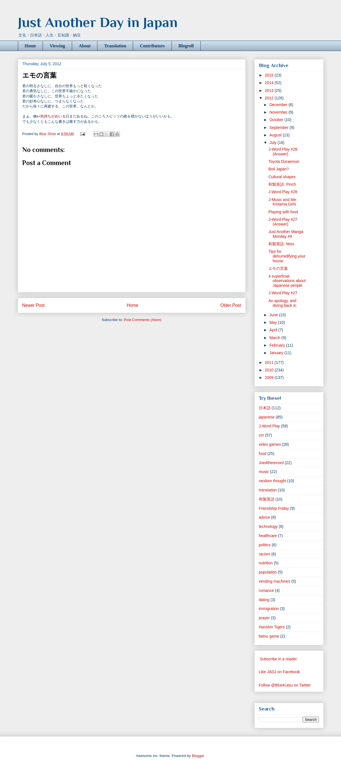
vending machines (274, 581)
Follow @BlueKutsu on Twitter (285, 685)
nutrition (266, 563)
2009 (269, 377)
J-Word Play (269, 426)
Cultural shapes (281, 177)
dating (264, 599)
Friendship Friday (274, 508)
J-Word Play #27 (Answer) (282, 221)
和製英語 (266, 499)
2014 (269, 82)
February (277, 345)
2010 (269, 370)
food (262, 453)
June (274, 315)
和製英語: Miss (281, 244)
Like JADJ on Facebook (279, 672)
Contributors (152, 45)
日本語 (265, 408)
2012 (269, 98)
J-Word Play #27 (282, 293)
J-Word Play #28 (282, 192)
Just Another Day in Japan (98, 22)
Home (30, 45)
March (275, 337)
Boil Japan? (278, 169)
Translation (115, 45)
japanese (267, 417)
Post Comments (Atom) (142, 320)
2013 (269, 90)
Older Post (230, 305)
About (85, 45)
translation (268, 490)
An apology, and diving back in (282, 303)
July (273, 142)
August (276, 135)
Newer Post (33, 305)
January (276, 353)
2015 (269, 75)
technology (268, 526)
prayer (264, 618)
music (264, 471)
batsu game (269, 636)
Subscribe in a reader (278, 659)
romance (266, 590)
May (273, 322)
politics (265, 545)
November (278, 112)
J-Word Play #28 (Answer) (282, 151)
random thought (272, 481)
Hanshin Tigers (272, 627)
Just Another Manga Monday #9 (285, 234)
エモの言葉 (278, 268)
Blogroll (186, 45)
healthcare (268, 535)
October (276, 119)
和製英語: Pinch (282, 184)
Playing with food (283, 212)
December (278, 104)
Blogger (198, 756)
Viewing (57, 45)
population (268, 572)
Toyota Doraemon (283, 161)
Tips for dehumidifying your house (286, 256)
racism (264, 554)
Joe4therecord (271, 462)
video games (270, 444)
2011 (269, 362)
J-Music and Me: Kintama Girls (282, 202)
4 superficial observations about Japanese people (286, 281)
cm (261, 435)
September (279, 127)
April (273, 330)
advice (264, 517)
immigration (269, 608)
